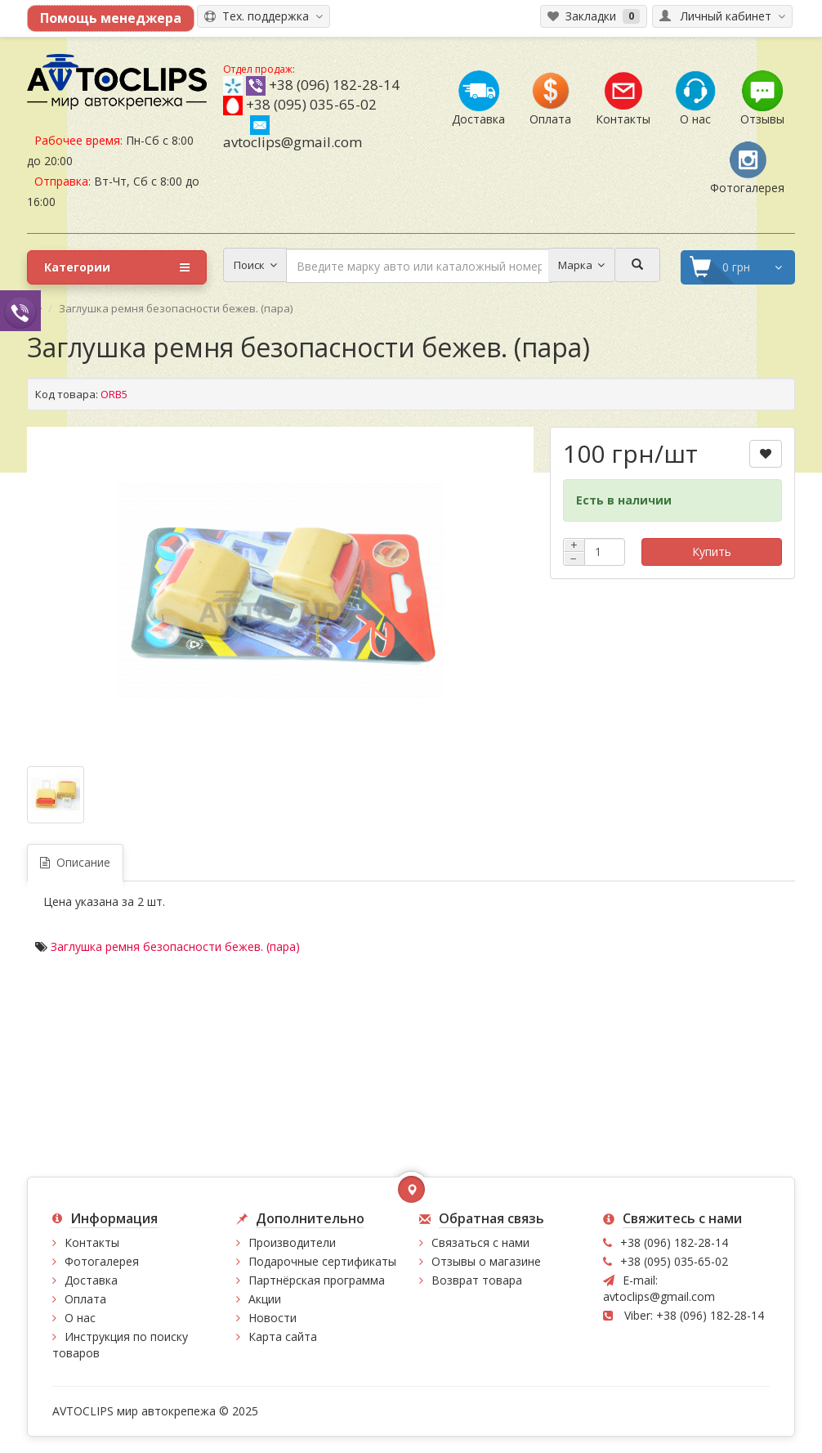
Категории (117, 267)
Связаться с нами (480, 1242)
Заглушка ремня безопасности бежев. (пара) (175, 946)
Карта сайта (282, 1336)
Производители (292, 1242)
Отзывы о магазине (486, 1261)
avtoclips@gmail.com (292, 133)
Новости (272, 1317)
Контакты (92, 1242)
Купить (711, 551)
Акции (264, 1299)
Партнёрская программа (316, 1280)
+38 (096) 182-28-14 (334, 84)
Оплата (85, 1299)
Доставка (91, 1280)
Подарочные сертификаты (322, 1261)
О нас (80, 1317)
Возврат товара (476, 1280)
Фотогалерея (102, 1261)
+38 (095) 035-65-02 (311, 104)
